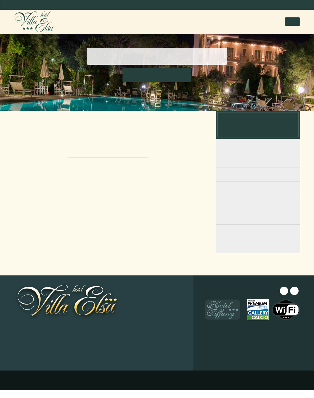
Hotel (119, 21)
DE (296, 22)
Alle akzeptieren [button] (47, 358)
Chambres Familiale (258, 182)
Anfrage (240, 21)
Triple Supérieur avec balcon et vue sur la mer (258, 256)
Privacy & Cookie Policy (167, 388)
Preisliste (183, 21)
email (127, 144)
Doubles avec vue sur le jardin (258, 225)
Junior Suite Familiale (258, 197)
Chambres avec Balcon (258, 154)
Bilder (160, 21)
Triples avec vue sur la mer (258, 240)
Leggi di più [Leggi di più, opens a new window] (55, 347)
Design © (104, 388)
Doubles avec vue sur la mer (258, 211)
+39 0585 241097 (174, 144)
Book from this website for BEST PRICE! (108, 163)
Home (99, 21)
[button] (47, 384)
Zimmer (139, 21)
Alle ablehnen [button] (47, 372)
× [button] (82, 295)
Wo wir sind (212, 21)
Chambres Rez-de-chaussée (258, 168)
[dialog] (48, 340)
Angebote (266, 21)
